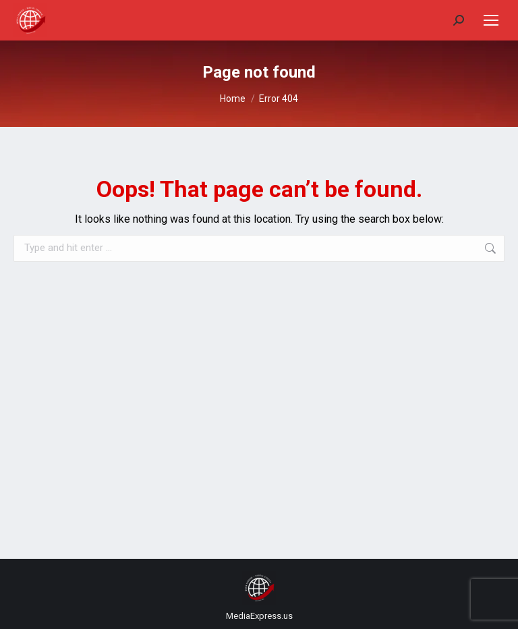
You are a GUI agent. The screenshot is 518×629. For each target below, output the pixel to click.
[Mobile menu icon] (491, 20)
